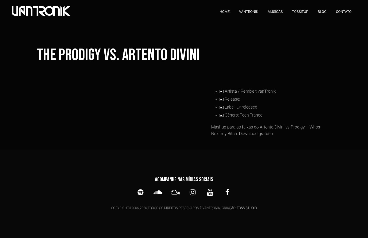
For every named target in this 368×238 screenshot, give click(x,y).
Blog (322, 12)
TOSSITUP (300, 12)
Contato (344, 12)
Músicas (275, 12)
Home (225, 12)
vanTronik (248, 12)
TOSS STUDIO (247, 208)
